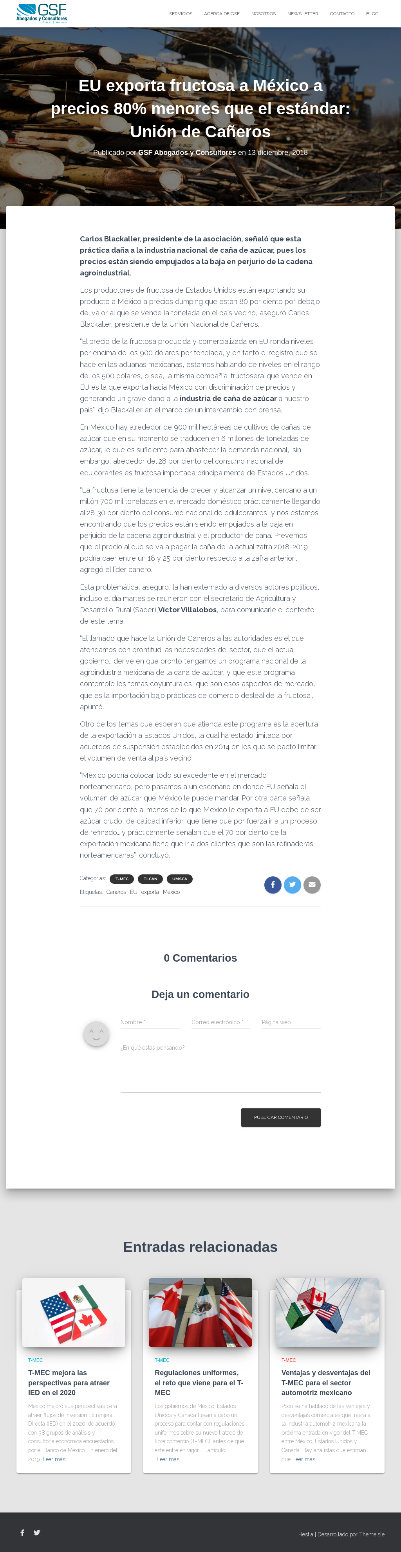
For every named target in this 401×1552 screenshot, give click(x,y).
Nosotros (263, 13)
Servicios (180, 13)
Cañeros (116, 892)
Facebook (22, 1533)
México (171, 892)
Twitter (37, 1533)
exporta (150, 892)
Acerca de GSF (222, 13)
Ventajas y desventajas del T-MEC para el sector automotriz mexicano (326, 1382)
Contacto (342, 13)
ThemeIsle (372, 1534)
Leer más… (55, 1459)
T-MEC (121, 879)
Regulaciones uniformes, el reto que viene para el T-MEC (199, 1382)
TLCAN (150, 879)
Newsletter (302, 13)
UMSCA (179, 879)
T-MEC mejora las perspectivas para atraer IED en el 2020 (69, 1382)
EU (133, 892)
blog (372, 13)
